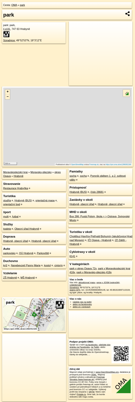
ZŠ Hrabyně (10, 277)
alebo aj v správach (81, 307)
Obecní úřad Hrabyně (26, 228)
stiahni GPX (75, 290)
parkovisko (9, 253)
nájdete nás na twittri (82, 302)
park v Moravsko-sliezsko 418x (94, 272)
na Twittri (95, 347)
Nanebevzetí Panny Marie (25, 265)
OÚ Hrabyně (26, 253)
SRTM (91, 392)
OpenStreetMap (77, 164)
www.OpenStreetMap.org (107, 372)
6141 (72, 256)
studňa (7, 200)
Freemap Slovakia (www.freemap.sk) (87, 378)
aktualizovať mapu (86, 282)
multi (6, 216)
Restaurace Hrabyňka (15, 188)
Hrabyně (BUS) (23, 200)
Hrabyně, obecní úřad (15, 241)
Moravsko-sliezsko (41, 172)
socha (73, 176)
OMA (14, 5)
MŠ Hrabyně (28, 277)
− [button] (8, 97)
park (22, 5)
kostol (47, 265)
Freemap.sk (94, 164)
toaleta (7, 228)
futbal (15, 216)
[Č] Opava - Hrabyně (99, 240)
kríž (5, 265)
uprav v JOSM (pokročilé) (107, 282)
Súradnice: (9, 40)
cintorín (58, 265)
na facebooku (91, 344)
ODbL (93, 374)
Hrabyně (18, 176)
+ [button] (8, 92)
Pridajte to (81, 394)
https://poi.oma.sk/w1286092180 (118, 164)
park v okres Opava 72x (83, 268)
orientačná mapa (45, 200)
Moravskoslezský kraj (15, 172)
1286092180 (75, 285)
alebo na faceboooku (82, 304)
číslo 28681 (97, 192)
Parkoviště (43, 253)
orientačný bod (11, 204)
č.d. (6, 29)
